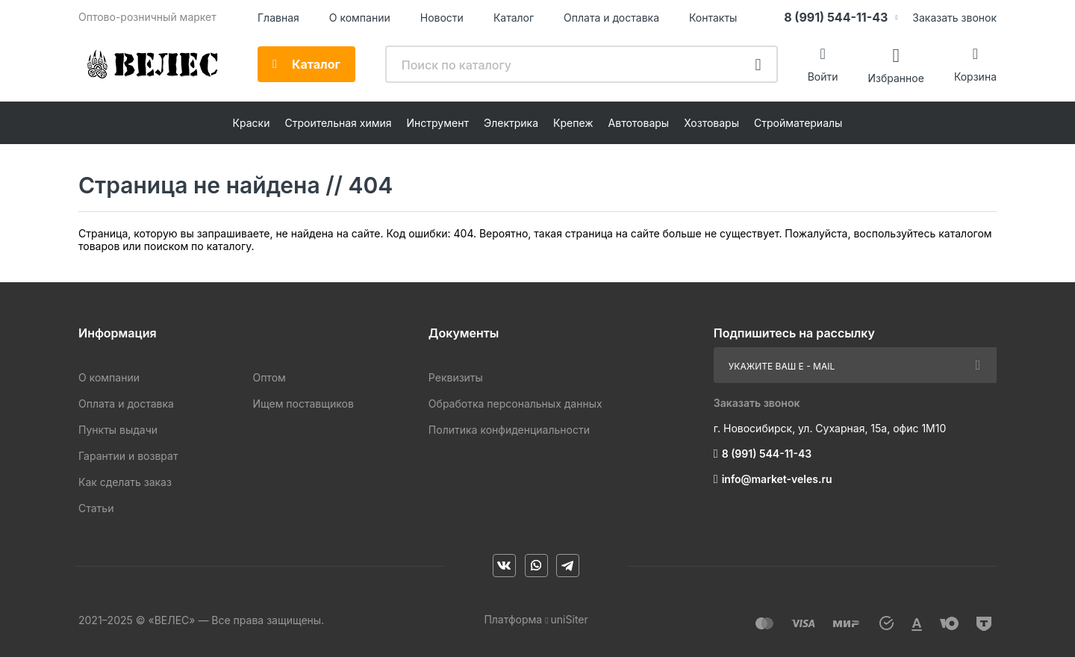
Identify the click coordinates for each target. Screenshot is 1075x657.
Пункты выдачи (118, 429)
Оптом (268, 377)
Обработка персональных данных (515, 403)
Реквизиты (456, 377)
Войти (823, 76)
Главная (278, 17)
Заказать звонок (954, 17)
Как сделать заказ (125, 482)
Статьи (95, 508)
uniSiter (569, 619)
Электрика (511, 122)
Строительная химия (337, 122)
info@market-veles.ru (777, 479)
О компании (359, 17)
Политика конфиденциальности (509, 429)
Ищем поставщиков (302, 403)
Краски (251, 122)
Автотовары (639, 122)
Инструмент (438, 122)
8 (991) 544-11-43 (836, 17)
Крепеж (573, 122)
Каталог (513, 17)
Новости (442, 17)
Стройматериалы (798, 122)
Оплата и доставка (611, 17)
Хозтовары (711, 122)
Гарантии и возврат (128, 455)
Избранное (895, 77)
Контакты (713, 17)
